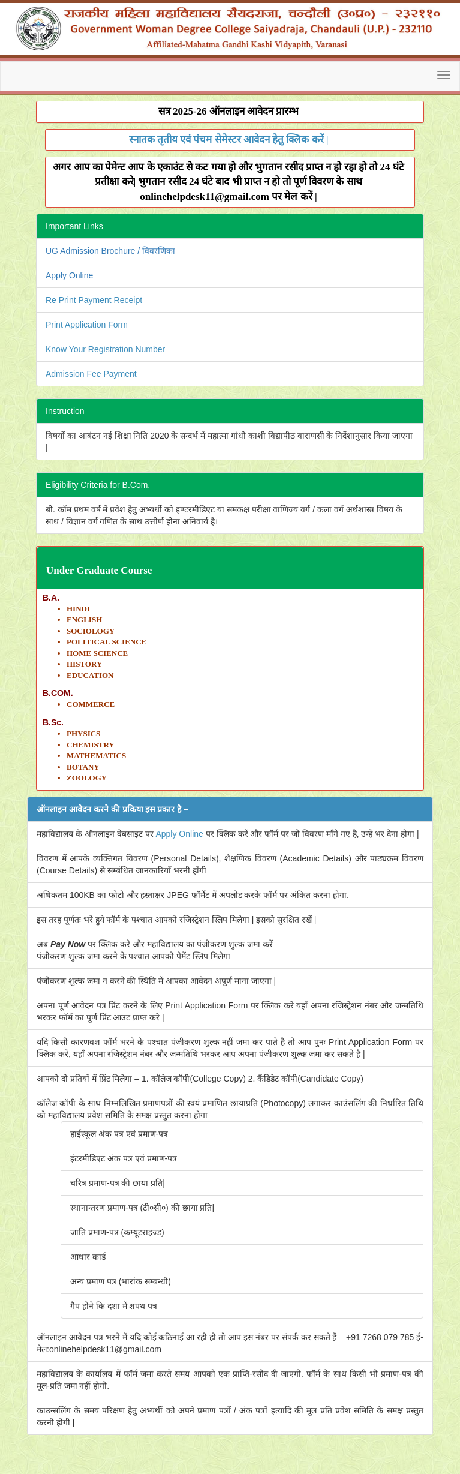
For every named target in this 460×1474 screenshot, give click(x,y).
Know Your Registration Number (105, 349)
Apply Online (69, 275)
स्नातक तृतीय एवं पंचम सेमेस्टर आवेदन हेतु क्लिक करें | (229, 139)
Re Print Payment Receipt (94, 300)
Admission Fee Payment (91, 374)
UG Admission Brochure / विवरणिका (110, 251)
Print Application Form (87, 324)
